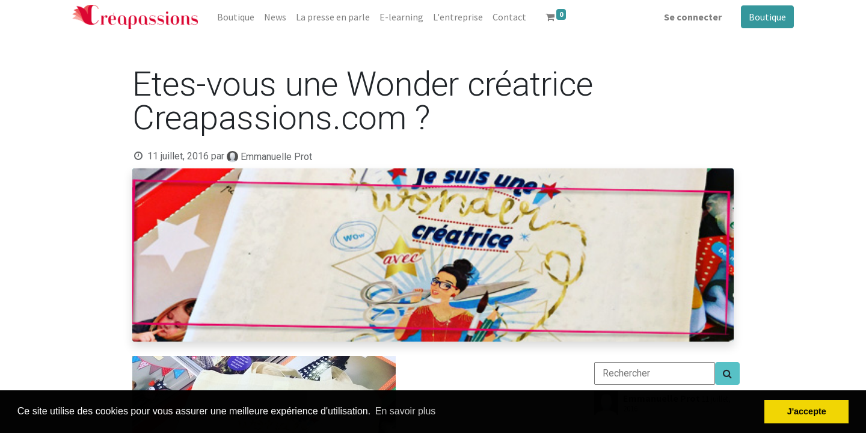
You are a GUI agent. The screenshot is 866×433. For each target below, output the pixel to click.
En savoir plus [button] (405, 411)
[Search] (727, 373)
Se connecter (693, 17)
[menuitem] (235, 17)
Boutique (767, 17)
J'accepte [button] (806, 411)
